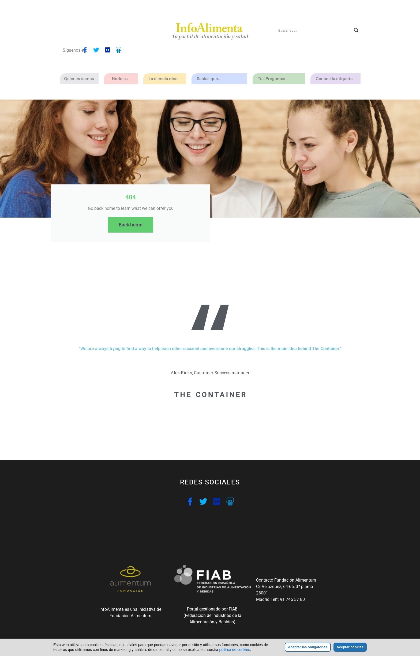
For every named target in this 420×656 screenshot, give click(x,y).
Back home (130, 224)
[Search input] (314, 30)
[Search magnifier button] (356, 30)
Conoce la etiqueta (335, 79)
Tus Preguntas (273, 79)
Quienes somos (80, 79)
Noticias (120, 78)
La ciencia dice (164, 79)
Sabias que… (210, 79)
